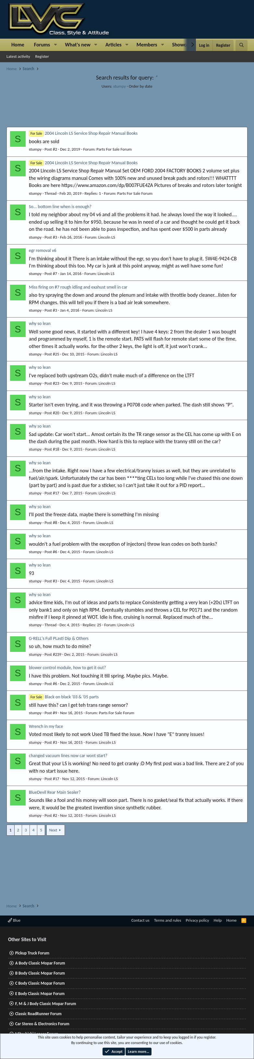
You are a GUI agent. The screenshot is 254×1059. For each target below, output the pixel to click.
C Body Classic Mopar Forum (40, 983)
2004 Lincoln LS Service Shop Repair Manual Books (83, 133)
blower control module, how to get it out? (67, 667)
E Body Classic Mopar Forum (40, 993)
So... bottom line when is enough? (60, 206)
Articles (113, 45)
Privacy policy (197, 920)
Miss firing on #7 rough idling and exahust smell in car (78, 287)
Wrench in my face (46, 726)
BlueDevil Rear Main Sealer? (55, 792)
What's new (78, 45)
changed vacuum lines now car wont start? (68, 755)
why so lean (40, 323)
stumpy (119, 86)
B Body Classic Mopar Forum (40, 973)
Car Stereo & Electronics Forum (42, 1023)
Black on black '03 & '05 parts (64, 697)
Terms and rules (167, 920)
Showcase (182, 45)
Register (42, 56)
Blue (14, 920)
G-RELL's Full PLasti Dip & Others (59, 638)
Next (53, 830)
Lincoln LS (106, 237)
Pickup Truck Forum (32, 953)
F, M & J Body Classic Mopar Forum (45, 1003)
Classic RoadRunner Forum (38, 1013)
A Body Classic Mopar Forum (40, 963)
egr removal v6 (42, 250)
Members (147, 45)
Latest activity (18, 56)
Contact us (140, 920)
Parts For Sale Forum (114, 149)
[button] (55, 45)
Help (218, 920)
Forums (42, 45)
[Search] (242, 45)
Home (17, 45)
